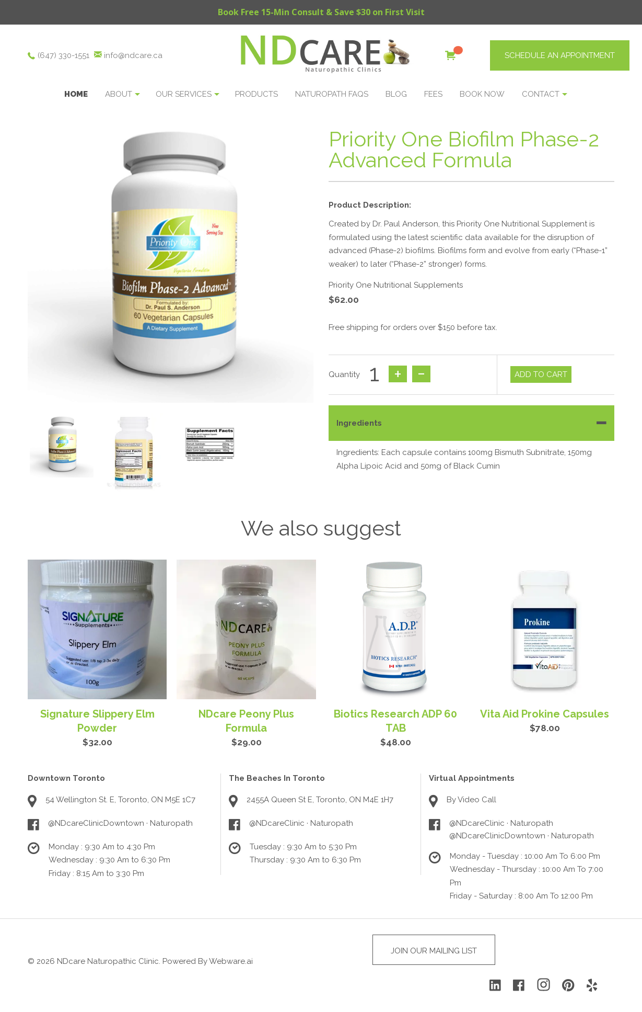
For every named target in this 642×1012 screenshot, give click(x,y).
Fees (433, 94)
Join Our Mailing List (434, 951)
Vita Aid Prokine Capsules (544, 714)
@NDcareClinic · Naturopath (301, 823)
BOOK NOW (482, 94)
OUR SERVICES (184, 94)
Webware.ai (231, 961)
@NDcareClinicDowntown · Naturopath (120, 823)
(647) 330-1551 (63, 55)
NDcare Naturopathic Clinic (108, 961)
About (118, 94)
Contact (540, 94)
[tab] (472, 423)
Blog (396, 94)
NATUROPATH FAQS (331, 94)
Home (76, 94)
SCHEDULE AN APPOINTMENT (560, 55)
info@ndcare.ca (133, 55)
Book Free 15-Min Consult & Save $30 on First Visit (321, 12)
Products (256, 94)
